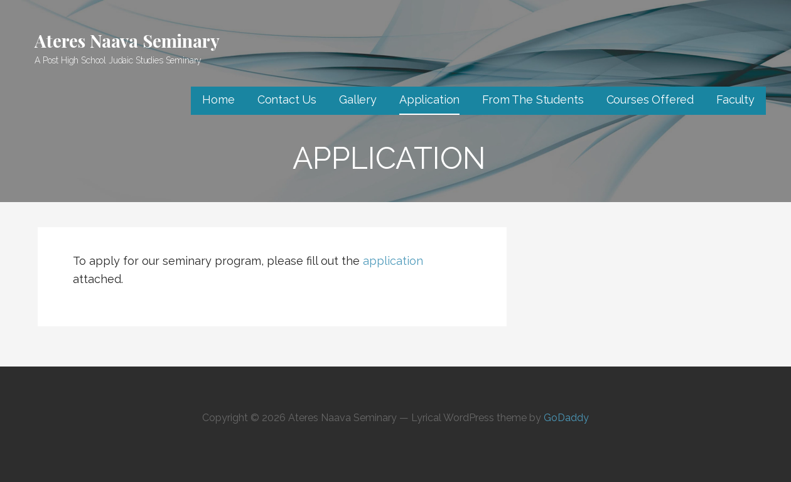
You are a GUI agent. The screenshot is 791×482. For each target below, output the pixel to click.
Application (429, 99)
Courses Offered (650, 99)
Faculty (735, 99)
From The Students (532, 99)
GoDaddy (566, 418)
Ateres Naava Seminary (127, 40)
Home (218, 99)
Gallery (358, 99)
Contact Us (286, 99)
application (393, 260)
